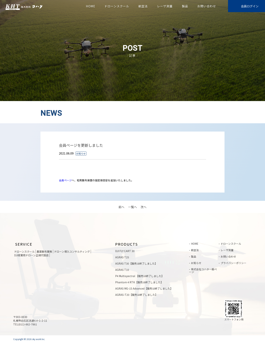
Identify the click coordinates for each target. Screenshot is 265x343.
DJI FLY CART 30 (125, 251)
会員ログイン (250, 6)
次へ (143, 207)
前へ (121, 207)
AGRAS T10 (122, 270)
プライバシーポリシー (233, 262)
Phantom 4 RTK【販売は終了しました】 (139, 282)
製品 (185, 6)
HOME (90, 6)
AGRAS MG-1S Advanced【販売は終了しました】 (144, 288)
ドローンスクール (116, 6)
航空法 (143, 6)
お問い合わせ (206, 6)
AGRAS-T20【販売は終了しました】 (136, 295)
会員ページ (65, 180)
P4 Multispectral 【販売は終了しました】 (139, 276)
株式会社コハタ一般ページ (203, 270)
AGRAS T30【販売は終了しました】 (136, 263)
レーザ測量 (165, 6)
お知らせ (196, 262)
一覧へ (132, 207)
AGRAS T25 (122, 257)
